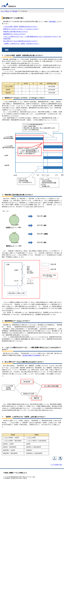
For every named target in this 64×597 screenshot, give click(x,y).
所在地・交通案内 (8, 472)
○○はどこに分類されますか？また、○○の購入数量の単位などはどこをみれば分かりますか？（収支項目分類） (32, 37)
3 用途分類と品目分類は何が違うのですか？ (17, 194)
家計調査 (15, 11)
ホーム (2, 11)
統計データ (8, 11)
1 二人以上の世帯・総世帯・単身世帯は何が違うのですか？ (22, 55)
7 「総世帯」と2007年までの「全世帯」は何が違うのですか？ (24, 417)
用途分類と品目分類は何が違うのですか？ (15, 31)
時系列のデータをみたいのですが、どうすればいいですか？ (21, 29)
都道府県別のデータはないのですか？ (14, 34)
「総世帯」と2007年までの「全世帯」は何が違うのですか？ (21, 43)
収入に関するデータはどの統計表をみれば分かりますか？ (20, 41)
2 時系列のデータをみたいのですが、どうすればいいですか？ (23, 98)
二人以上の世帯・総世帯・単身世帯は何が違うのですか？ (20, 26)
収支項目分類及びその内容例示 (31, 355)
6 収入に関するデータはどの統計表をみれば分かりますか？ (23, 362)
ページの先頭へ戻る (56, 464)
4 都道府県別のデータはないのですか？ (16, 321)
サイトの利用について (21, 472)
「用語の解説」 (52, 21)
